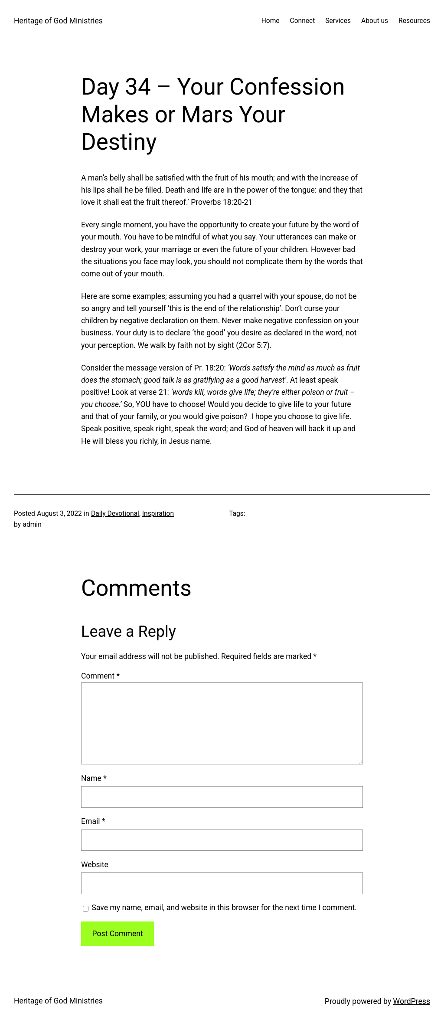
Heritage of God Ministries (58, 20)
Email (93, 821)
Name (94, 778)
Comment (100, 676)
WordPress (411, 1001)
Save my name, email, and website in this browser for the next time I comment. (224, 907)
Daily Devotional (115, 514)
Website (94, 864)
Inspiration (158, 514)
